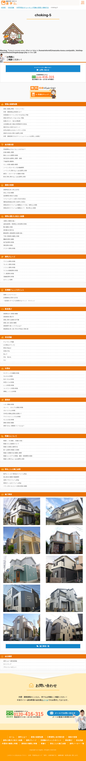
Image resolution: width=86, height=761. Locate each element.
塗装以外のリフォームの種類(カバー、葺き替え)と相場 (19, 208)
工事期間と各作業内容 (55, 737)
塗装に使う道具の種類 (9, 323)
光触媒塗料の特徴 (8, 276)
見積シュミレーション (9, 294)
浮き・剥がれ (7, 357)
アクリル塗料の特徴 (9, 261)
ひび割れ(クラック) (9, 345)
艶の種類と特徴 (8, 227)
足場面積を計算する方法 (10, 297)
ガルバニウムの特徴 (9, 410)
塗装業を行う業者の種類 (10, 313)
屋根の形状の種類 (8, 422)
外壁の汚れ (6, 351)
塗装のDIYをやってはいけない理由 (13, 118)
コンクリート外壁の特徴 (10, 388)
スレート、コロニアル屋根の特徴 (13, 407)
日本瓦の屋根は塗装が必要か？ (12, 413)
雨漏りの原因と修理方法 (10, 447)
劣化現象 (8, 337)
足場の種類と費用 (8, 152)
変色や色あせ (7, 348)
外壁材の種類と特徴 (10, 743)
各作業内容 (9, 144)
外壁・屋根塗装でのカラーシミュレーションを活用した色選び (21, 136)
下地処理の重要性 (8, 161)
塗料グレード (10, 257)
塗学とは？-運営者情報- (10, 661)
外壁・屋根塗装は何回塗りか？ (12, 112)
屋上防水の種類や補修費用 (11, 477)
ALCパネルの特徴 (8, 379)
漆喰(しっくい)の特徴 (9, 391)
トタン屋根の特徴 (8, 404)
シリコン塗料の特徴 (9, 267)
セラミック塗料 (8, 279)
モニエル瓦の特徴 (8, 419)
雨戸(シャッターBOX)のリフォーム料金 (15, 474)
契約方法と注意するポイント (11, 127)
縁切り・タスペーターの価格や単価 (13, 173)
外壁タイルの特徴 (8, 382)
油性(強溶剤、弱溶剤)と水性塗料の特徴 (15, 224)
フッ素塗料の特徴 (8, 273)
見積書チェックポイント (14, 290)
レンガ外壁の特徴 (8, 385)
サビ (4, 360)
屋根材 (7, 400)
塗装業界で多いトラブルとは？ (12, 326)
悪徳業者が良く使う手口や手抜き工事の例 (15, 329)
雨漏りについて (11, 436)
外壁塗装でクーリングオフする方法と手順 (15, 115)
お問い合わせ (43, 69)
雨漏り (43, 743)
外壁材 (7, 368)
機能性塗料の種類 (8, 239)
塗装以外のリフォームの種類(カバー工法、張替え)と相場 (20, 205)
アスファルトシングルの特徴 (11, 416)
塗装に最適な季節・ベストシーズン (13, 109)
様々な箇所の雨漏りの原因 (11, 450)
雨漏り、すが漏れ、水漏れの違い (13, 440)
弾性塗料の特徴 (8, 245)
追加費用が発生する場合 (10, 196)
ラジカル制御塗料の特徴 (10, 270)
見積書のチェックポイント (50, 740)
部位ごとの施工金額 (13, 469)
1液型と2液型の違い (9, 221)
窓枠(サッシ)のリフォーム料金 (12, 483)
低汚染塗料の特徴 (8, 242)
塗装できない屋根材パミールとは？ (13, 426)
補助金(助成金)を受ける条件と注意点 (14, 202)
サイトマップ (7, 664)
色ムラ (5, 354)
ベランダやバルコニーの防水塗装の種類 (15, 486)
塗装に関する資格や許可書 (11, 320)
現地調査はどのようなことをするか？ (14, 149)
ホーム (11, 737)
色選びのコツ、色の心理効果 (11, 121)
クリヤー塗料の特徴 (9, 248)
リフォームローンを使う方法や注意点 (14, 199)
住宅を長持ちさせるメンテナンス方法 (14, 130)
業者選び (8, 309)
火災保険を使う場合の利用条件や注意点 (15, 124)
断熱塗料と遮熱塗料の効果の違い (13, 233)
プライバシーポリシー (9, 667)
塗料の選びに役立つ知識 (14, 216)
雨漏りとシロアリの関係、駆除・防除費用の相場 (17, 456)
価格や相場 (9, 185)
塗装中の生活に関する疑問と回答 (13, 133)
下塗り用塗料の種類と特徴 (11, 236)
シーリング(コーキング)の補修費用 (13, 167)
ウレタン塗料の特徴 (9, 264)
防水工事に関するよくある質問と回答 (14, 176)
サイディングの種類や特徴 (11, 373)
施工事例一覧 (43, 646)
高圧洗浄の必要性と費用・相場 (12, 158)
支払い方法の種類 (8, 192)
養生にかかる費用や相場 (10, 155)
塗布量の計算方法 (8, 230)
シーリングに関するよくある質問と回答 (15, 170)
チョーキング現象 (8, 342)
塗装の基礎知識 (11, 104)
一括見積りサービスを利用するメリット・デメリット (19, 300)
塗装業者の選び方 (8, 316)
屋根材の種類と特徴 (29, 743)
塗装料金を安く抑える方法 (11, 189)
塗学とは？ (22, 737)
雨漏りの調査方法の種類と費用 (12, 453)
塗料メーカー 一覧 (77, 743)
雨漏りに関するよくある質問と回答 (13, 459)
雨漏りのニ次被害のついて (11, 444)
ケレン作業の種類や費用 (10, 164)
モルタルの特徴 (8, 376)
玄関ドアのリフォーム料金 (11, 480)
